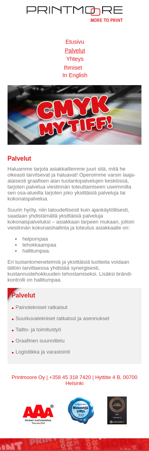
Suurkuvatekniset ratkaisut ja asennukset (62, 318)
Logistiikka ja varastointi (42, 352)
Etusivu (75, 42)
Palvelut (75, 50)
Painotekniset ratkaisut (41, 307)
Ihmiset (73, 67)
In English (74, 75)
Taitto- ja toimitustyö (38, 329)
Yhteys (75, 59)
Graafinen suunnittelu (40, 341)
